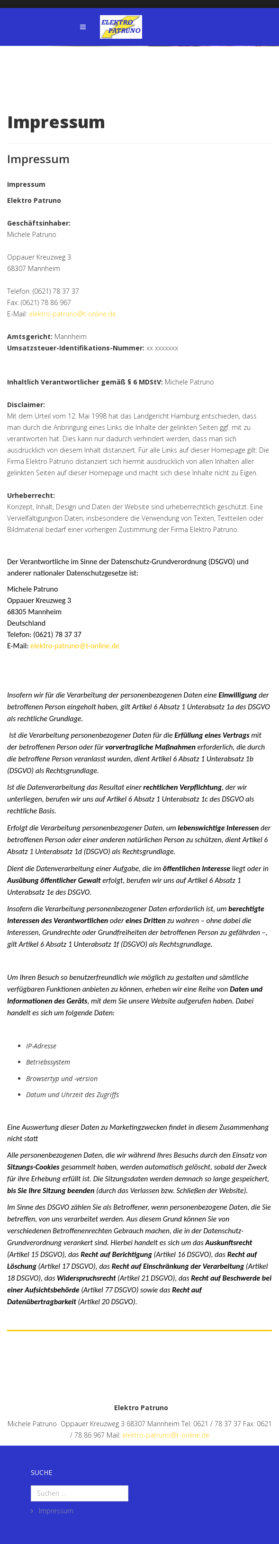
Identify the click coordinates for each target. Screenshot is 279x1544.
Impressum (55, 1510)
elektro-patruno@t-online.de (72, 313)
